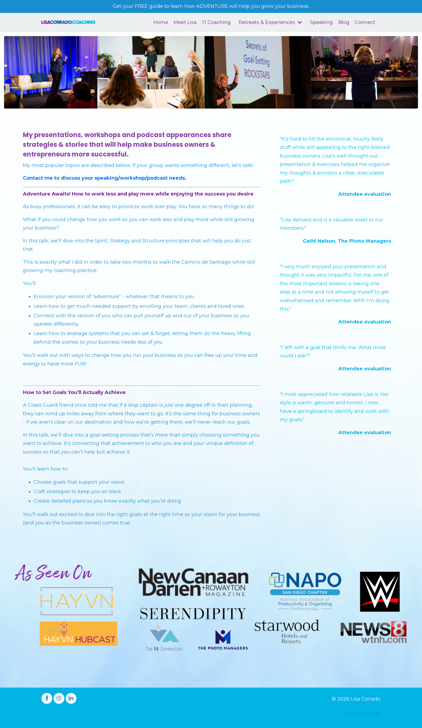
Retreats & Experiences (270, 22)
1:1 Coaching (216, 22)
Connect (365, 22)
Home (160, 22)
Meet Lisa (185, 22)
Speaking (321, 22)
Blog (343, 22)
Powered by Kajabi (363, 713)
